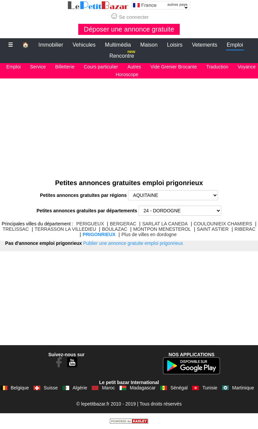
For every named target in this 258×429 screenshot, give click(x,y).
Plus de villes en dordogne (148, 234)
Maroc (108, 387)
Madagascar (143, 387)
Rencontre (122, 54)
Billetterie (65, 66)
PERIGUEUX (90, 223)
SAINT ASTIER (213, 229)
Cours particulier (101, 66)
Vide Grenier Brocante (173, 66)
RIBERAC (244, 229)
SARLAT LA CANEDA (165, 223)
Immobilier (50, 45)
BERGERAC (123, 223)
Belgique (20, 387)
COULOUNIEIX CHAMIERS (223, 223)
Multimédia (118, 45)
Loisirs (174, 45)
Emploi (235, 45)
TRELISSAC (16, 229)
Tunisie (209, 387)
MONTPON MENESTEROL (162, 229)
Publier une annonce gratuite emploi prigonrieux (133, 243)
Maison (149, 45)
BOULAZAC (114, 229)
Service (38, 66)
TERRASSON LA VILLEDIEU (65, 229)
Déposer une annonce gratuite (129, 29)
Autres (134, 66)
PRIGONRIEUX (99, 234)
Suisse (51, 387)
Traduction (217, 66)
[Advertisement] (129, 125)
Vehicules (84, 45)
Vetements (204, 45)
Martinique (243, 387)
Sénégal (178, 387)
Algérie (80, 387)
